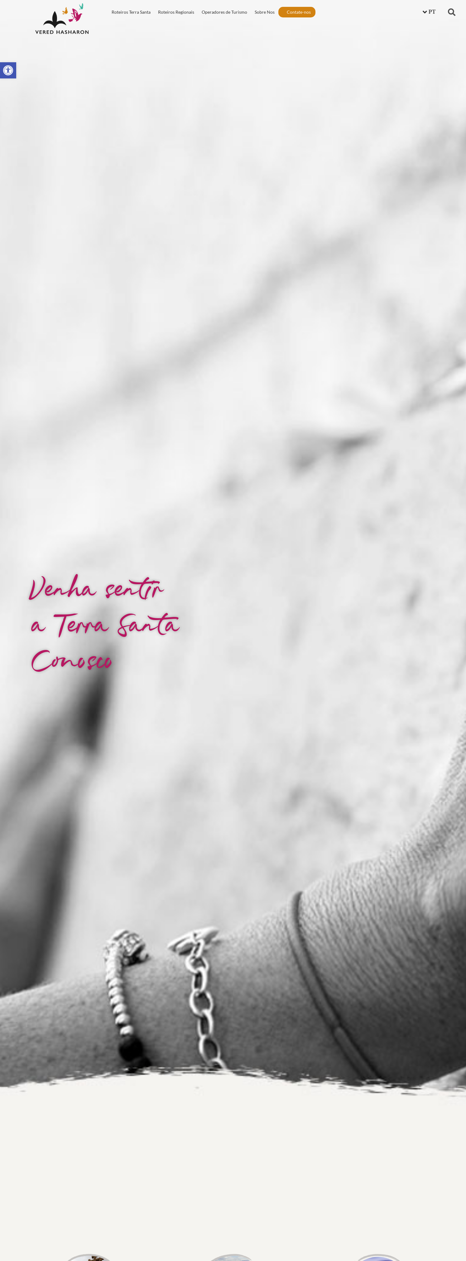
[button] (452, 12)
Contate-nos (299, 12)
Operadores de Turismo (224, 12)
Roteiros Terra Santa (131, 12)
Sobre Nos (265, 12)
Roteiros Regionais (176, 12)
